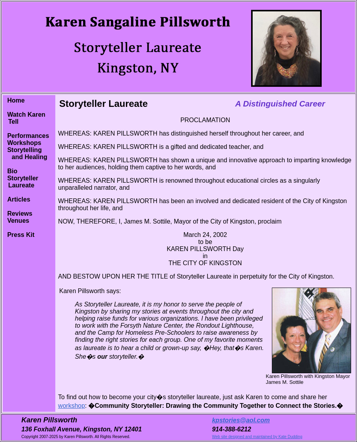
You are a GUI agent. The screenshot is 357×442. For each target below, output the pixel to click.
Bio (12, 171)
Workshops (24, 142)
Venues (18, 220)
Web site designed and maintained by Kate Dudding (257, 437)
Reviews (19, 213)
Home (15, 100)
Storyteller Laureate (21, 182)
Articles (18, 199)
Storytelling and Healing (26, 153)
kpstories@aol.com (241, 420)
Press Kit (20, 234)
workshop (71, 405)
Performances (28, 135)
